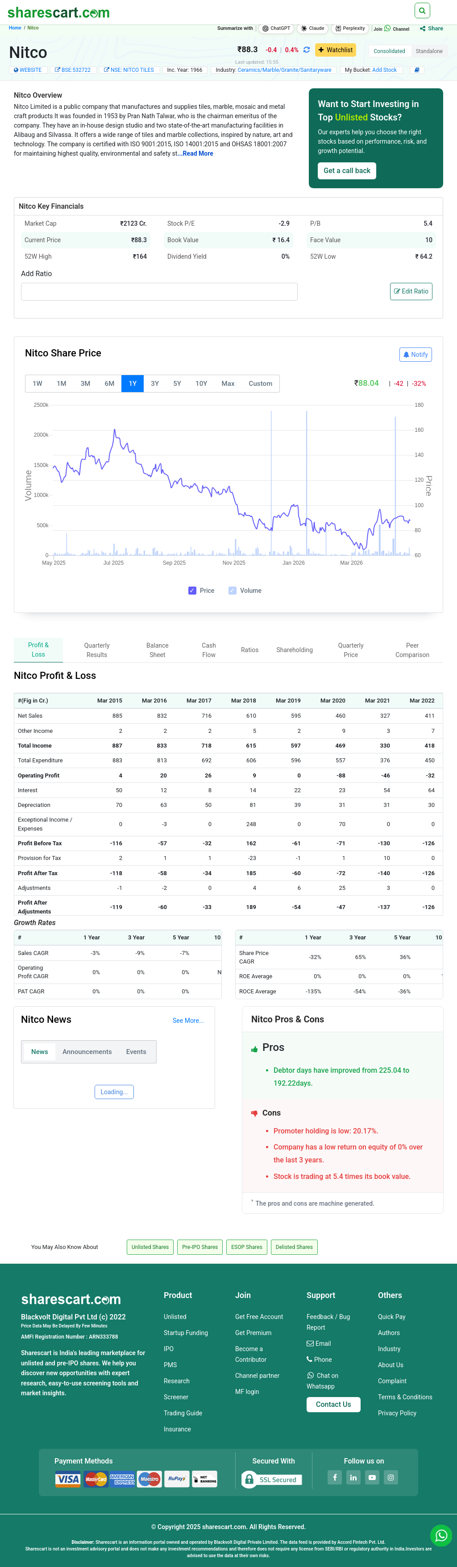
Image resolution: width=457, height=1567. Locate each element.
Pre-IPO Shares (200, 1247)
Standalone (429, 51)
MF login (247, 1391)
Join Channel (391, 29)
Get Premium (253, 1332)
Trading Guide (183, 1413)
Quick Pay (392, 1316)
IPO (169, 1348)
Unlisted (175, 1316)
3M (86, 384)
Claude (312, 28)
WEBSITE (31, 70)
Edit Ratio (411, 291)
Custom (261, 384)
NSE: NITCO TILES (133, 70)
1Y (133, 384)
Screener (176, 1397)
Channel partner (257, 1375)
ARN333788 (103, 1337)
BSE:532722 (77, 70)
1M (61, 384)
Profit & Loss (38, 649)
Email (323, 1343)
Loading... (114, 1092)
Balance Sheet (157, 650)
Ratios (249, 649)
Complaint (392, 1381)
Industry (389, 1348)
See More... (188, 1020)
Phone (323, 1359)
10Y (201, 384)
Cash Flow (209, 650)
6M (110, 384)
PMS (170, 1365)
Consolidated (389, 51)
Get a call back (347, 170)
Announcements (87, 1052)
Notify (415, 354)
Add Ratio (36, 273)
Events (136, 1052)
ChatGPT (276, 28)
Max (228, 384)
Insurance (177, 1429)
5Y (177, 384)
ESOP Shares (246, 1247)
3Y (155, 384)
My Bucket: (371, 70)
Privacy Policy (397, 1413)
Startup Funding (186, 1332)
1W (37, 384)
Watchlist (336, 50)
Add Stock (385, 70)
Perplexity (350, 28)
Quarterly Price (351, 650)
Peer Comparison (412, 650)
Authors (389, 1332)
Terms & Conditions (405, 1397)
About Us (390, 1365)
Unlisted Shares (150, 1247)
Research (177, 1381)
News (39, 1052)
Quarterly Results (97, 650)
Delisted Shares (294, 1247)
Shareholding (294, 649)
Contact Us (333, 1404)
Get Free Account (259, 1316)
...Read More (195, 153)
